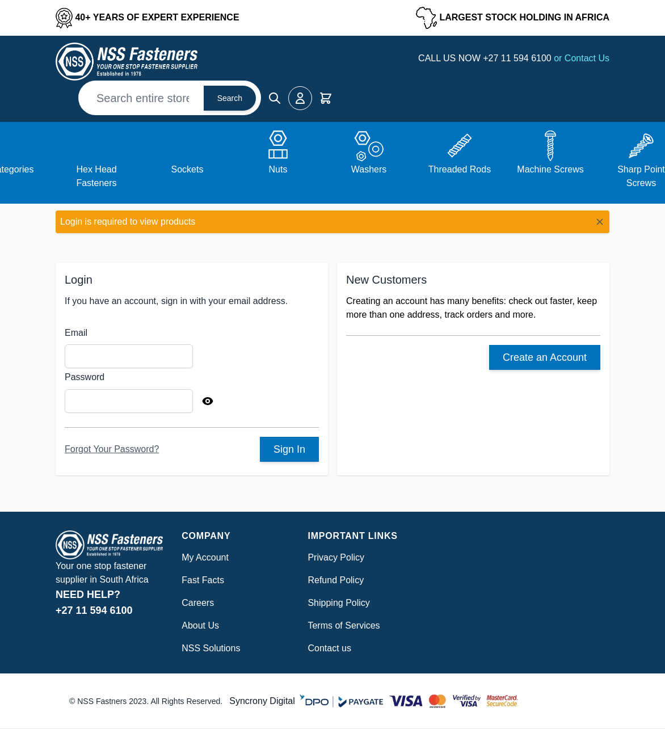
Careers (198, 603)
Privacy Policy (336, 557)
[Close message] (600, 222)
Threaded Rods (459, 169)
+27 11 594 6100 (518, 58)
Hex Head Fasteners (96, 176)
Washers (369, 169)
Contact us (329, 648)
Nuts (278, 169)
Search (229, 98)
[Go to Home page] (126, 62)
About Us (200, 625)
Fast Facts (203, 580)
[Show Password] (207, 401)
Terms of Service (341, 625)
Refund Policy (336, 580)
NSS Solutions (211, 648)
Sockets (187, 169)
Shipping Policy (338, 603)
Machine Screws (550, 169)
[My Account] (300, 98)
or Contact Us (581, 58)
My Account (205, 557)
